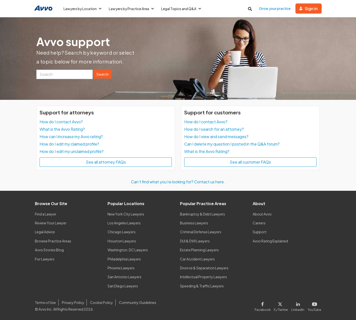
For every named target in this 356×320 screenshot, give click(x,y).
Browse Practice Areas (53, 241)
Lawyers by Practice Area (131, 8)
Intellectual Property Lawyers (203, 277)
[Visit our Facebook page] (263, 305)
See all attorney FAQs (106, 162)
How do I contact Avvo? (61, 121)
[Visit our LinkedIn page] (298, 305)
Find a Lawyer (45, 214)
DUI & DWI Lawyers (195, 241)
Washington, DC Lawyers (128, 250)
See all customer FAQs (250, 162)
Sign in (308, 8)
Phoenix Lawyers (121, 268)
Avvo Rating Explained (270, 241)
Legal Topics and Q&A (181, 8)
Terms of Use (45, 302)
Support (260, 232)
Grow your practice (274, 8)
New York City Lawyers (126, 214)
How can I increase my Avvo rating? (71, 136)
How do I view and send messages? (216, 136)
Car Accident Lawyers (197, 259)
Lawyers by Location (82, 8)
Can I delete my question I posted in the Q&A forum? (232, 144)
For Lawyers (44, 259)
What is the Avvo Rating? (62, 129)
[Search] (64, 74)
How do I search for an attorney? (214, 129)
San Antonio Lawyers (124, 277)
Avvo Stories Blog (49, 250)
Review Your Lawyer (51, 223)
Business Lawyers (194, 223)
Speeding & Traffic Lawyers (202, 286)
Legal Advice (45, 232)
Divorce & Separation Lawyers (204, 268)
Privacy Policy (73, 302)
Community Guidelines (137, 302)
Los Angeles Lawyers (124, 223)
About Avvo (262, 214)
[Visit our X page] (281, 305)
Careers (259, 223)
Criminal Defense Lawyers (200, 232)
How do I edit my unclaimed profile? (72, 151)
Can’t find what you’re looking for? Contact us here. (178, 181)
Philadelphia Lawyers (124, 259)
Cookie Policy (101, 302)
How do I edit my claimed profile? (69, 144)
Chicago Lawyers (121, 232)
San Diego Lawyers (123, 286)
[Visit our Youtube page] (313, 305)
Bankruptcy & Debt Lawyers (202, 214)
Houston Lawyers (122, 241)
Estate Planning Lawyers (199, 250)
